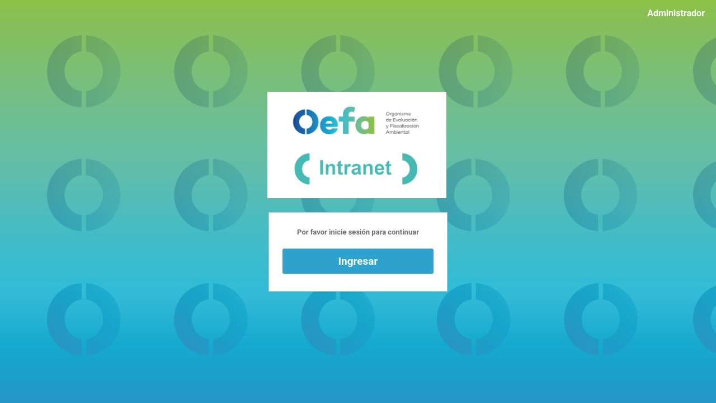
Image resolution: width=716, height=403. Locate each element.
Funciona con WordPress (356, 145)
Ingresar (358, 261)
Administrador (676, 13)
